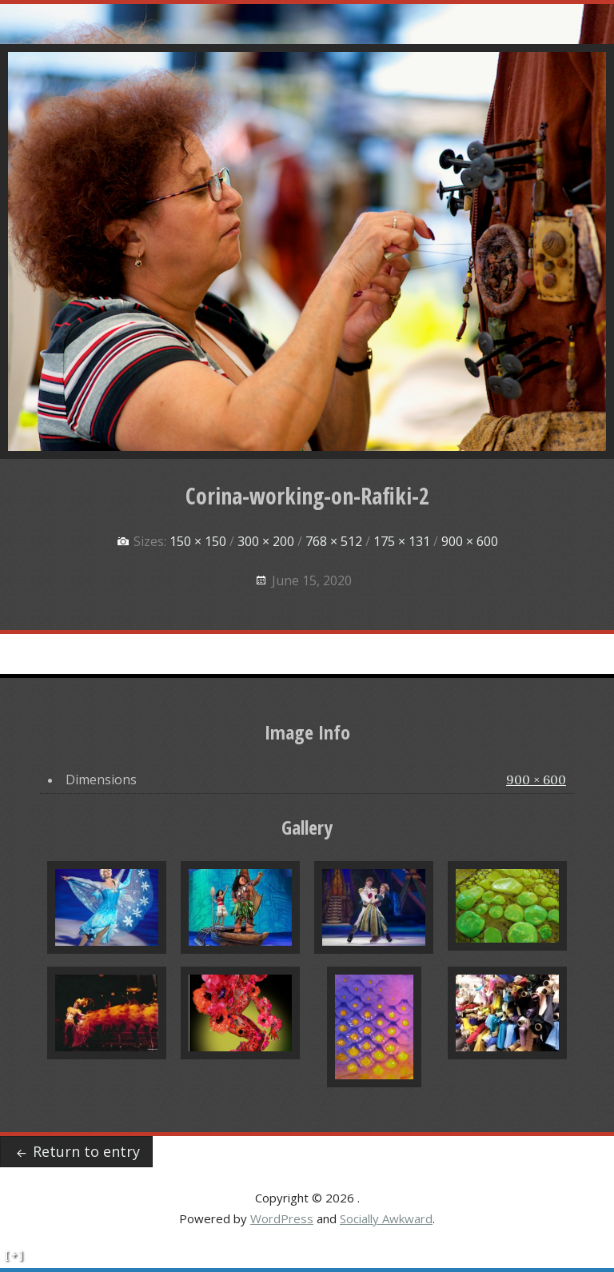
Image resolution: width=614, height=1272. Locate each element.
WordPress (281, 1218)
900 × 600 (469, 541)
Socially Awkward (386, 1218)
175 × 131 (401, 541)
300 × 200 (265, 541)
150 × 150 (197, 541)
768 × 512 (333, 541)
